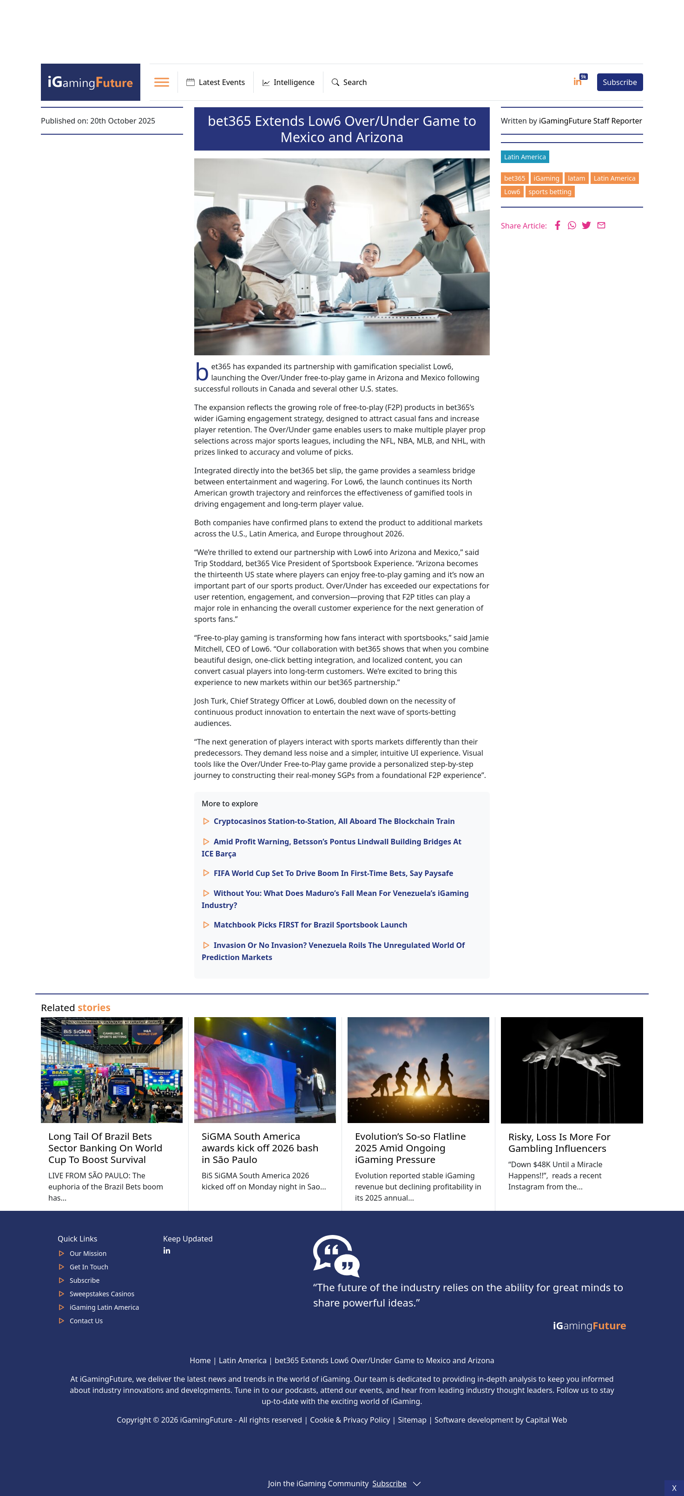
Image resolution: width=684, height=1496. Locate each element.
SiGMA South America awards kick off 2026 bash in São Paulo (260, 1148)
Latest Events (215, 82)
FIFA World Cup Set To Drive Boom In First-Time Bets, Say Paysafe (334, 873)
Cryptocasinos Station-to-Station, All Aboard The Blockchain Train (334, 821)
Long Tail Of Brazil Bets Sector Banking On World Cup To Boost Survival (105, 1148)
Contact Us (86, 1320)
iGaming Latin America (104, 1307)
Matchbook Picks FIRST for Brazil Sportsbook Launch (311, 925)
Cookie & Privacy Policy (350, 1420)
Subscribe (620, 82)
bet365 (515, 178)
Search (349, 82)
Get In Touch (89, 1266)
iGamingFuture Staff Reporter (590, 121)
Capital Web (546, 1420)
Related (76, 1007)
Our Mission (88, 1253)
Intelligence (288, 82)
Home (200, 1360)
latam (576, 178)
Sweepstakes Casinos (102, 1293)
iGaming (547, 178)
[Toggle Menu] (161, 82)
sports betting (550, 191)
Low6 (512, 191)
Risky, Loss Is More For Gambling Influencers (559, 1142)
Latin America (525, 156)
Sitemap (412, 1420)
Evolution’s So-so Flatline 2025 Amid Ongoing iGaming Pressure (410, 1148)
